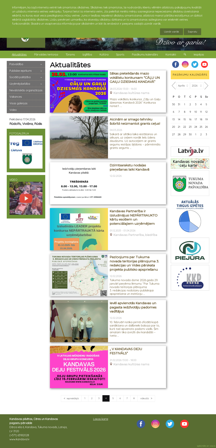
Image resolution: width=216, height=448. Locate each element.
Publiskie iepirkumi (20, 70)
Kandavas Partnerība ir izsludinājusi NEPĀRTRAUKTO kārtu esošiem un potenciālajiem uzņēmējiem (133, 217)
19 (206, 119)
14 (179, 119)
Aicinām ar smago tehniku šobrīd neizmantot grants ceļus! (135, 121)
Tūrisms (70, 54)
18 (201, 119)
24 (195, 126)
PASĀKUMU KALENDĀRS (190, 74)
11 (201, 111)
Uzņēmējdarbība (19, 83)
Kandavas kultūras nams (131, 93)
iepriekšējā (73, 398)
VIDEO (26, 196)
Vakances (15, 96)
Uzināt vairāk (171, 31)
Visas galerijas (18, 103)
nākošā (144, 398)
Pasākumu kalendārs (145, 54)
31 (179, 104)
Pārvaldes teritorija (46, 54)
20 (173, 126)
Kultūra (104, 54)
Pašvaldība (16, 64)
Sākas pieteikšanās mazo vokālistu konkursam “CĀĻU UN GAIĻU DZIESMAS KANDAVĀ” (135, 78)
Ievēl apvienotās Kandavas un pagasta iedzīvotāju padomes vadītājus (133, 307)
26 (206, 126)
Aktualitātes (19, 54)
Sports (120, 54)
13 (173, 119)
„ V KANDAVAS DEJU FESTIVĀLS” (126, 351)
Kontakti (171, 54)
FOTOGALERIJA (26, 150)
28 (179, 134)
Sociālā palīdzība (20, 77)
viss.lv (212, 445)
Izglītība (87, 54)
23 (190, 126)
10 (195, 111)
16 (190, 119)
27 (173, 134)
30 (173, 104)
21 (179, 126)
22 (184, 126)
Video (13, 110)
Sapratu (192, 31)
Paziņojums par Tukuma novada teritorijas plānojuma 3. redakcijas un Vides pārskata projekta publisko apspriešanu (134, 263)
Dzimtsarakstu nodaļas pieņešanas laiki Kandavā (129, 167)
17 (196, 119)
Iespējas (199, 54)
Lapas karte (100, 419)
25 (201, 126)
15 (184, 119)
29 (184, 134)
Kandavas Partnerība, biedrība (135, 235)
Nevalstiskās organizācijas (26, 90)
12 (206, 111)
